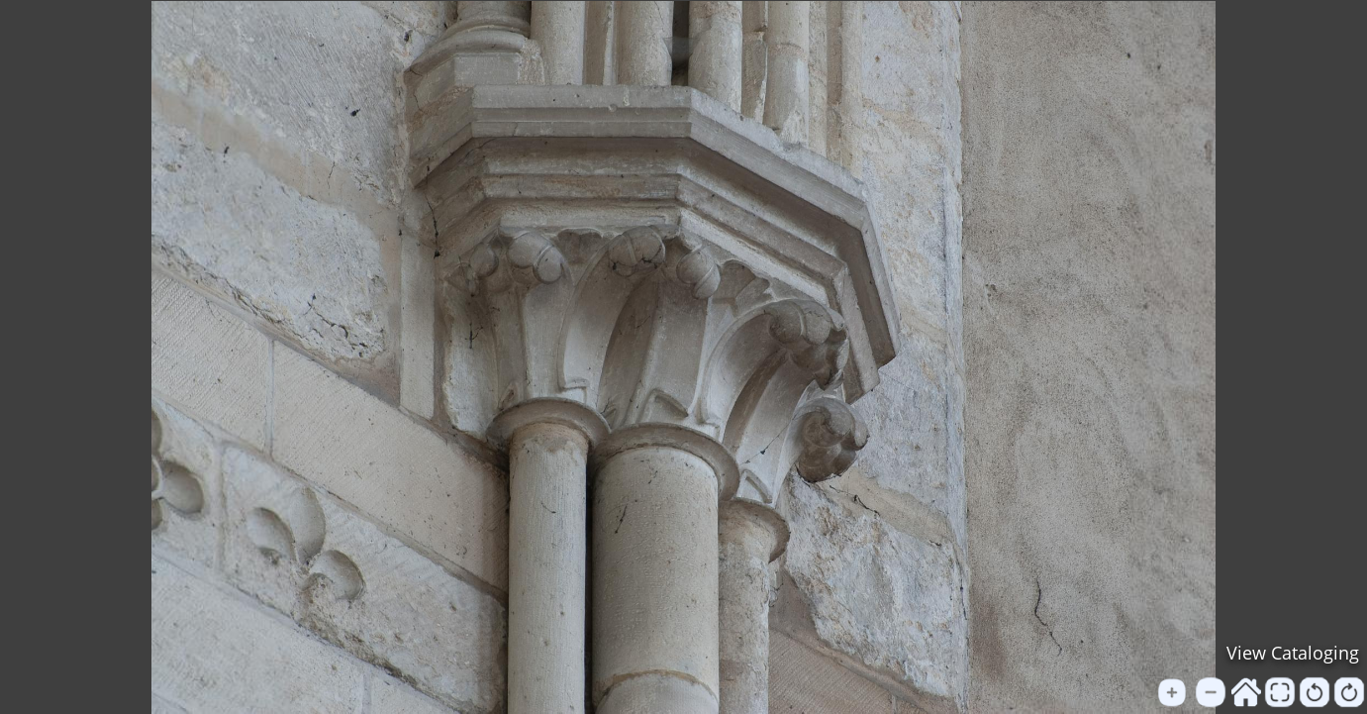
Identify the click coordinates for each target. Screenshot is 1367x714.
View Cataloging (1292, 652)
